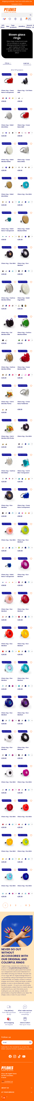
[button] (4, 1098)
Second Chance (29, 26)
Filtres (7, 63)
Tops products (13, 26)
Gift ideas (2, 26)
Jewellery (21, 26)
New (7, 26)
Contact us (9, 1081)
